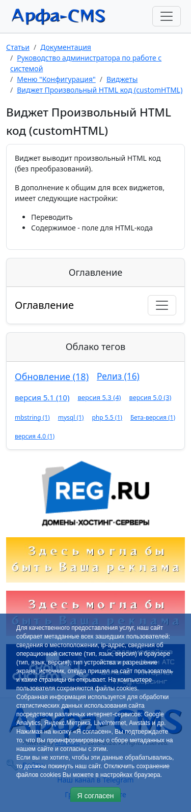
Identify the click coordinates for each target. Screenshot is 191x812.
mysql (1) (71, 417)
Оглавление (44, 305)
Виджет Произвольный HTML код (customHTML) (99, 90)
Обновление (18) (52, 376)
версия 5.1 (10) (42, 397)
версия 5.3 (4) (99, 397)
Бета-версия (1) (152, 417)
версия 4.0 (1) (34, 436)
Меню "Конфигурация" (56, 79)
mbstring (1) (32, 417)
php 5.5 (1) (107, 417)
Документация (65, 47)
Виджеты (122, 79)
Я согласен (95, 796)
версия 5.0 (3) (150, 397)
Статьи (18, 47)
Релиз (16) (118, 376)
